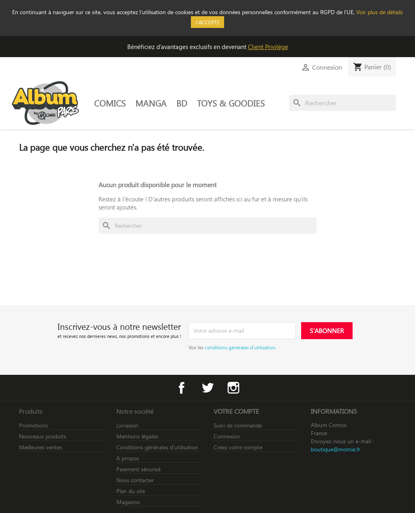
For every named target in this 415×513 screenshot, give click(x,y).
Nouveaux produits (42, 436)
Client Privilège (268, 47)
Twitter (207, 388)
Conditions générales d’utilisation (157, 447)
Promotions (33, 425)
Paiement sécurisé (138, 469)
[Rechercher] (342, 103)
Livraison (127, 425)
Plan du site (130, 491)
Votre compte (236, 411)
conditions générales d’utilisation (240, 347)
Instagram (233, 388)
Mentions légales (137, 436)
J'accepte (207, 22)
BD (181, 103)
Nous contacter (135, 480)
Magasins (128, 502)
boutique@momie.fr (335, 449)
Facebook (181, 388)
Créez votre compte (238, 447)
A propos (127, 458)
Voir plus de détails (379, 12)
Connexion (227, 436)
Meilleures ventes (40, 447)
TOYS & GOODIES (231, 103)
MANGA (151, 103)
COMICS (110, 103)
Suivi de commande (238, 425)
